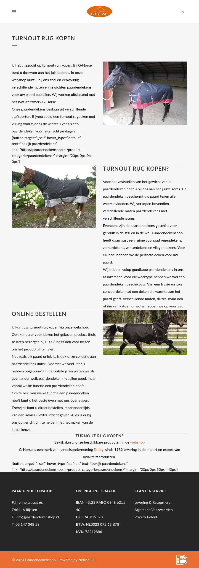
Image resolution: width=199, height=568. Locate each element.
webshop (137, 442)
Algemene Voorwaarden (153, 509)
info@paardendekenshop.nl (37, 517)
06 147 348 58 (28, 524)
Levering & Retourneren (153, 502)
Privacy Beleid (145, 517)
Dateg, (99, 449)
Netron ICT (87, 559)
